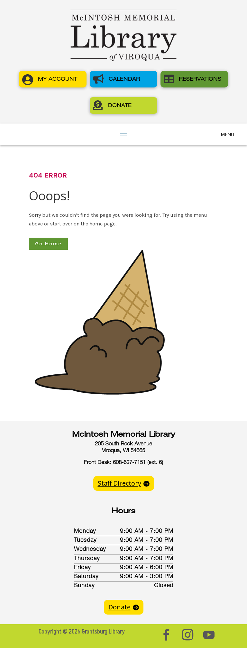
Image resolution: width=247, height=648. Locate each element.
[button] (53, 79)
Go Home (48, 243)
